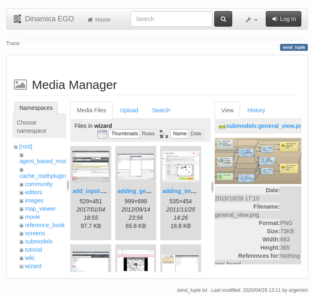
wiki (29, 258)
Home (98, 19)
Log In (283, 19)
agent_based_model (46, 161)
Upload (129, 110)
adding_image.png (187, 191)
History (256, 110)
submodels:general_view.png (266, 126)
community (39, 184)
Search (161, 110)
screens (35, 233)
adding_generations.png (150, 191)
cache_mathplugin (43, 176)
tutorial (33, 249)
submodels (39, 241)
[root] (25, 146)
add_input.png (92, 191)
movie (32, 217)
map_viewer (40, 208)
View (227, 110)
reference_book (45, 225)
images (34, 200)
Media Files (91, 110)
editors (33, 192)
